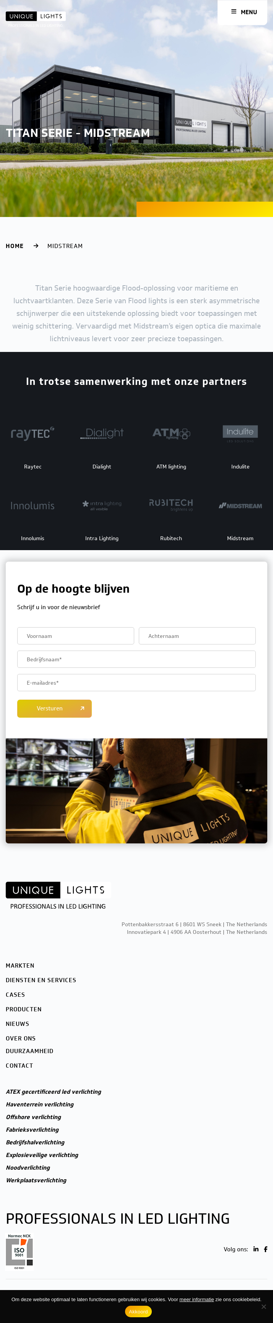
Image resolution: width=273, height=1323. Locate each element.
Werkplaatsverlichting (36, 1180)
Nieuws (17, 1024)
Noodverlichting (28, 1168)
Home (15, 246)
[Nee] (263, 1306)
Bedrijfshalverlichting (35, 1142)
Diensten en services (41, 980)
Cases (15, 995)
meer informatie (196, 1299)
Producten (24, 1009)
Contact (19, 1066)
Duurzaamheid (30, 1051)
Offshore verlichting (33, 1117)
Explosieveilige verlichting (42, 1155)
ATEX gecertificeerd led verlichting (53, 1092)
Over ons (21, 1038)
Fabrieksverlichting (32, 1130)
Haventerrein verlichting (39, 1104)
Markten (20, 965)
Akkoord (138, 1312)
